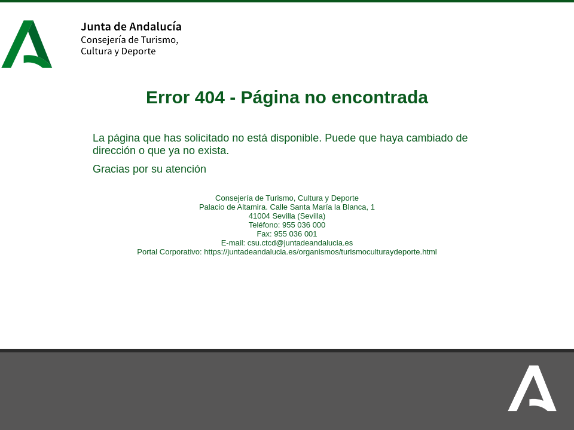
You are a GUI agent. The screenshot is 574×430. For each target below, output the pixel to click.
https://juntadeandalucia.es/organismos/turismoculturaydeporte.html (320, 251)
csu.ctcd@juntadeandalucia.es (300, 242)
